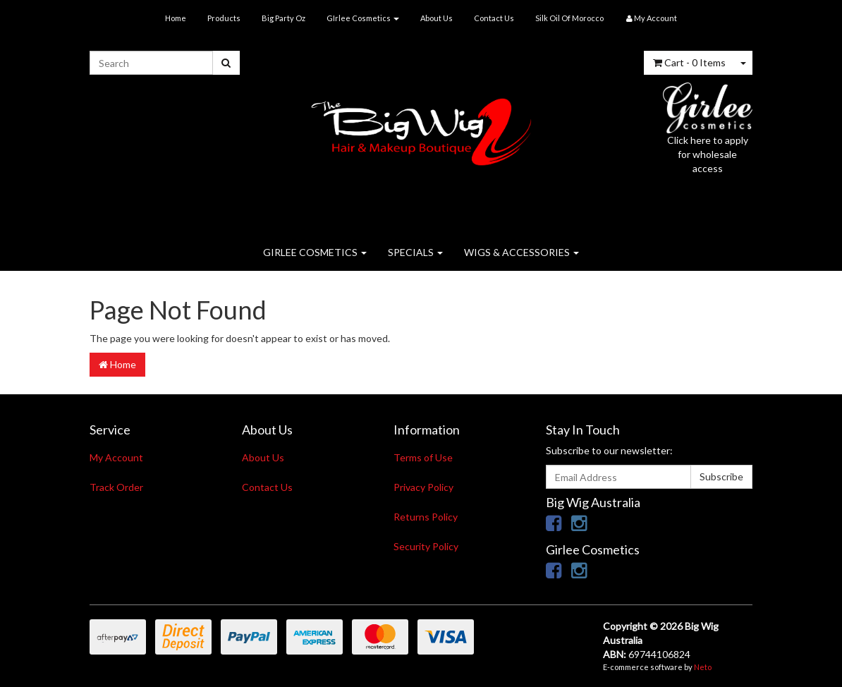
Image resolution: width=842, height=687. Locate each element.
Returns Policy (425, 517)
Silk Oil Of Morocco (569, 18)
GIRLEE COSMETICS (315, 252)
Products (223, 18)
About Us (436, 18)
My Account (116, 457)
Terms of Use (423, 457)
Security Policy (425, 546)
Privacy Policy (423, 487)
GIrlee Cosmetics (363, 18)
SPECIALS (415, 252)
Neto (703, 666)
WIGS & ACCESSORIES (521, 252)
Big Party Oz (283, 18)
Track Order (116, 487)
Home (175, 18)
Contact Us (494, 18)
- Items (689, 62)
